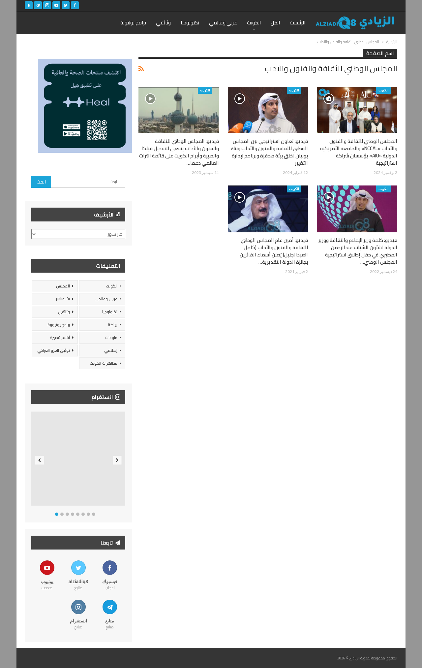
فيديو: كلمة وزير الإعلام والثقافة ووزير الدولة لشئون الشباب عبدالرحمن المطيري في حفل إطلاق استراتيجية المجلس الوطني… (357, 251)
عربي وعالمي (223, 22)
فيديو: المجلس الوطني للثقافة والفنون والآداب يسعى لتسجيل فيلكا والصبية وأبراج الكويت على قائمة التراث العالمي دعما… (179, 152)
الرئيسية (297, 22)
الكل (275, 22)
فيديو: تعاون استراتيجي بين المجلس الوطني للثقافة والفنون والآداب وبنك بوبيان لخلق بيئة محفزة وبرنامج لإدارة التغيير (269, 152)
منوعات (111, 337)
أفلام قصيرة (60, 337)
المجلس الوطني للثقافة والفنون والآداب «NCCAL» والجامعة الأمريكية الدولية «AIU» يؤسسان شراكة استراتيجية (358, 152)
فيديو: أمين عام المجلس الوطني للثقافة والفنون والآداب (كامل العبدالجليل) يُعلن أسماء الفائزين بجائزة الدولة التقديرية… (274, 251)
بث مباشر (63, 299)
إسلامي (110, 350)
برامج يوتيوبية (58, 324)
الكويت (254, 22)
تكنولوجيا (190, 22)
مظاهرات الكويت (103, 363)
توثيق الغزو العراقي (53, 350)
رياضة (112, 324)
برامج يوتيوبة (133, 22)
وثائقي (163, 22)
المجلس (63, 286)
